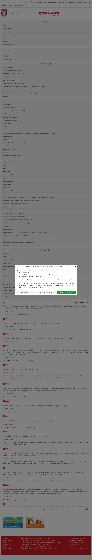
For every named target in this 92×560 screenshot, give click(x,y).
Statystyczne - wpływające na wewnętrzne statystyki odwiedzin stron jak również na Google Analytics (45, 283)
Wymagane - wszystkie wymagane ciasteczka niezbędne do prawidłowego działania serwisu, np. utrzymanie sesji (42, 271)
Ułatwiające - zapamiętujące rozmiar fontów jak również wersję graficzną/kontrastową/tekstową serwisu (44, 280)
